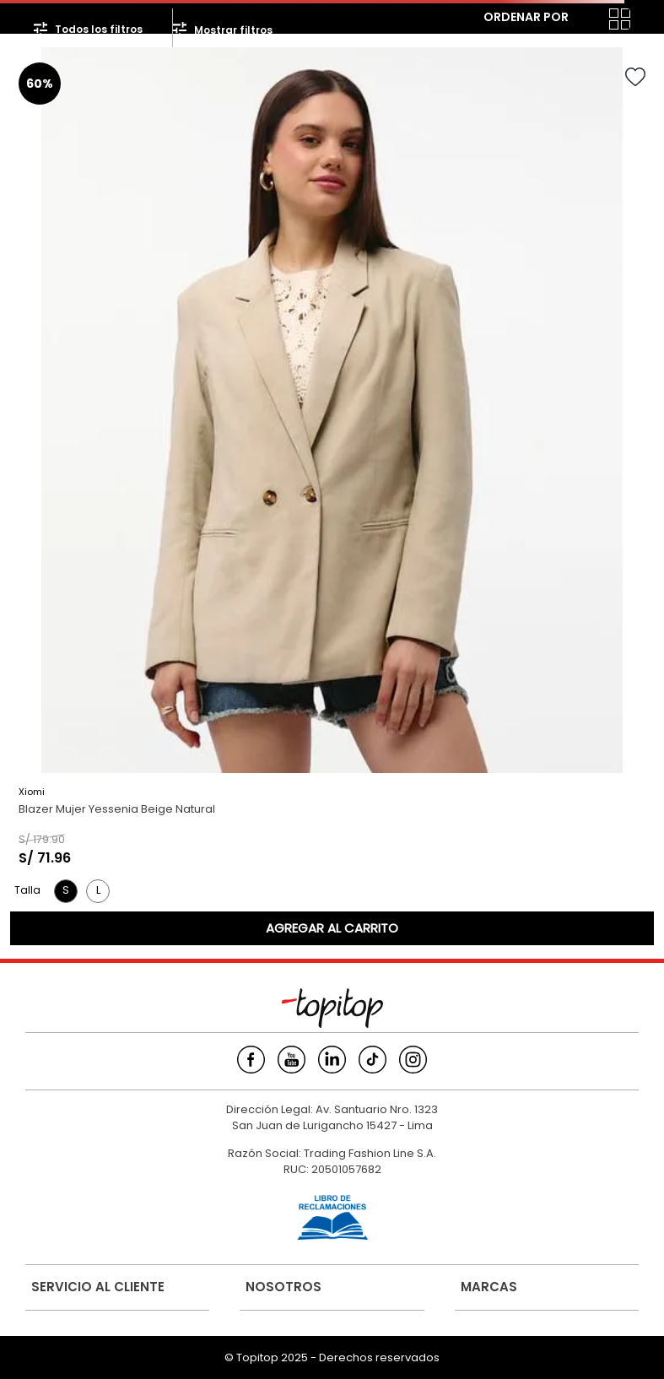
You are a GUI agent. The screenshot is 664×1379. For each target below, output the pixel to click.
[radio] (586, 19)
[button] (66, 891)
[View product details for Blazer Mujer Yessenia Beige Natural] (332, 496)
